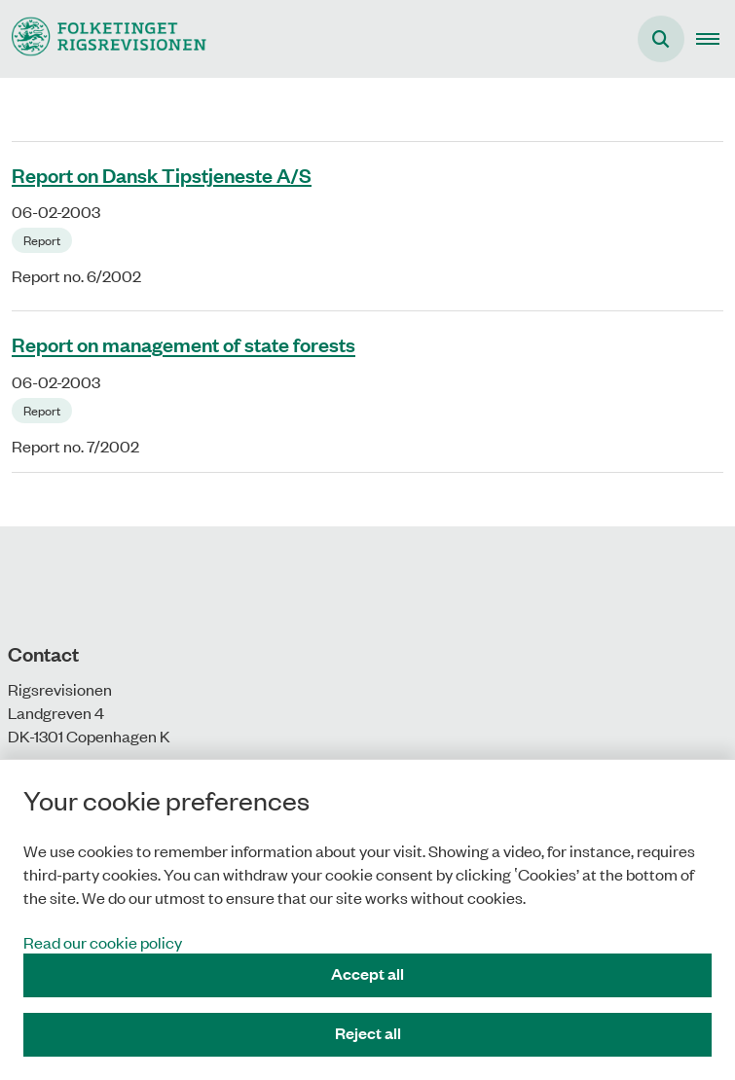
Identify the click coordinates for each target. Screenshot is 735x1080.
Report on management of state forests (183, 344)
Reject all (368, 1033)
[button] (715, 39)
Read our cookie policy (102, 942)
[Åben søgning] (661, 39)
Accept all (367, 973)
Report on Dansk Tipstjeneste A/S (162, 174)
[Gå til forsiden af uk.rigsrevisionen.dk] (103, 38)
